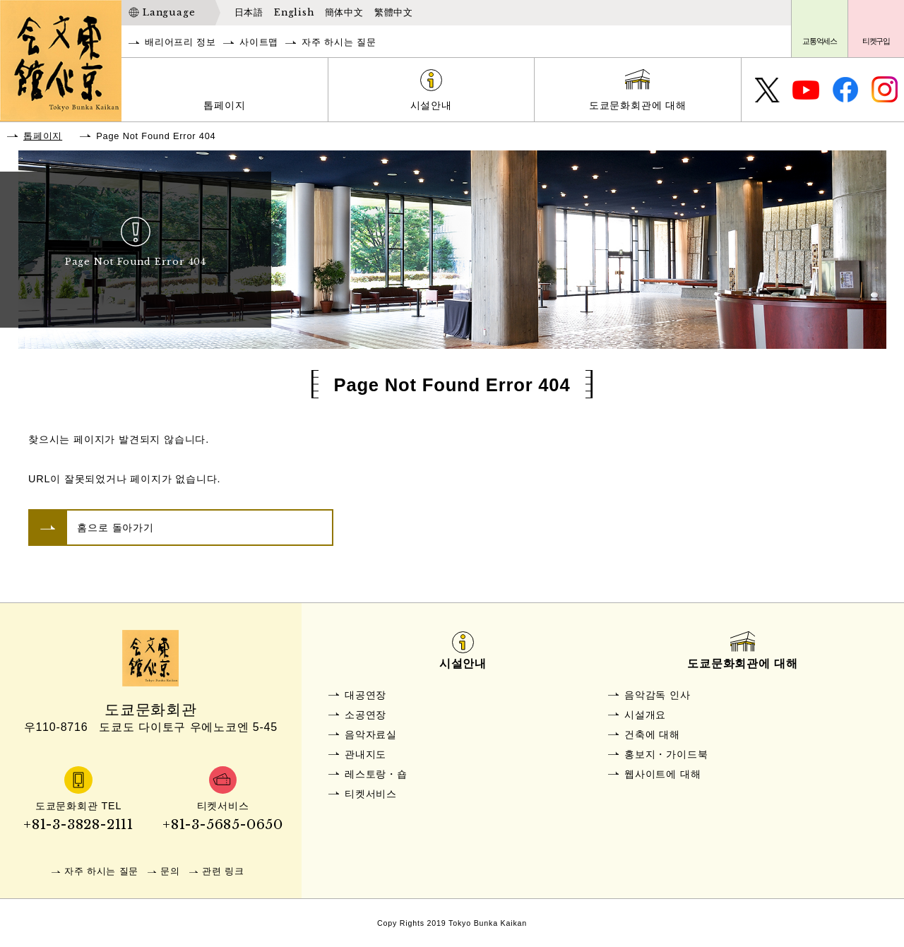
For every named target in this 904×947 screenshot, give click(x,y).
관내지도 (365, 754)
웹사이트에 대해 (662, 774)
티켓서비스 (371, 793)
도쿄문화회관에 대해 (637, 105)
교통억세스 (819, 41)
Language (169, 12)
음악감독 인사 (657, 695)
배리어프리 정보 (180, 42)
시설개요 (645, 714)
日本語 (248, 12)
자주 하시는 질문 (339, 42)
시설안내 (431, 105)
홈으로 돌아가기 (115, 527)
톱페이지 (224, 105)
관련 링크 (223, 871)
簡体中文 (344, 12)
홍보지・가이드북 (666, 754)
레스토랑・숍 (376, 774)
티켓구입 (876, 41)
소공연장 (365, 714)
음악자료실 (371, 734)
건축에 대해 (652, 734)
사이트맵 (258, 42)
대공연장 (365, 695)
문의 (170, 871)
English (294, 12)
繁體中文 (393, 12)
